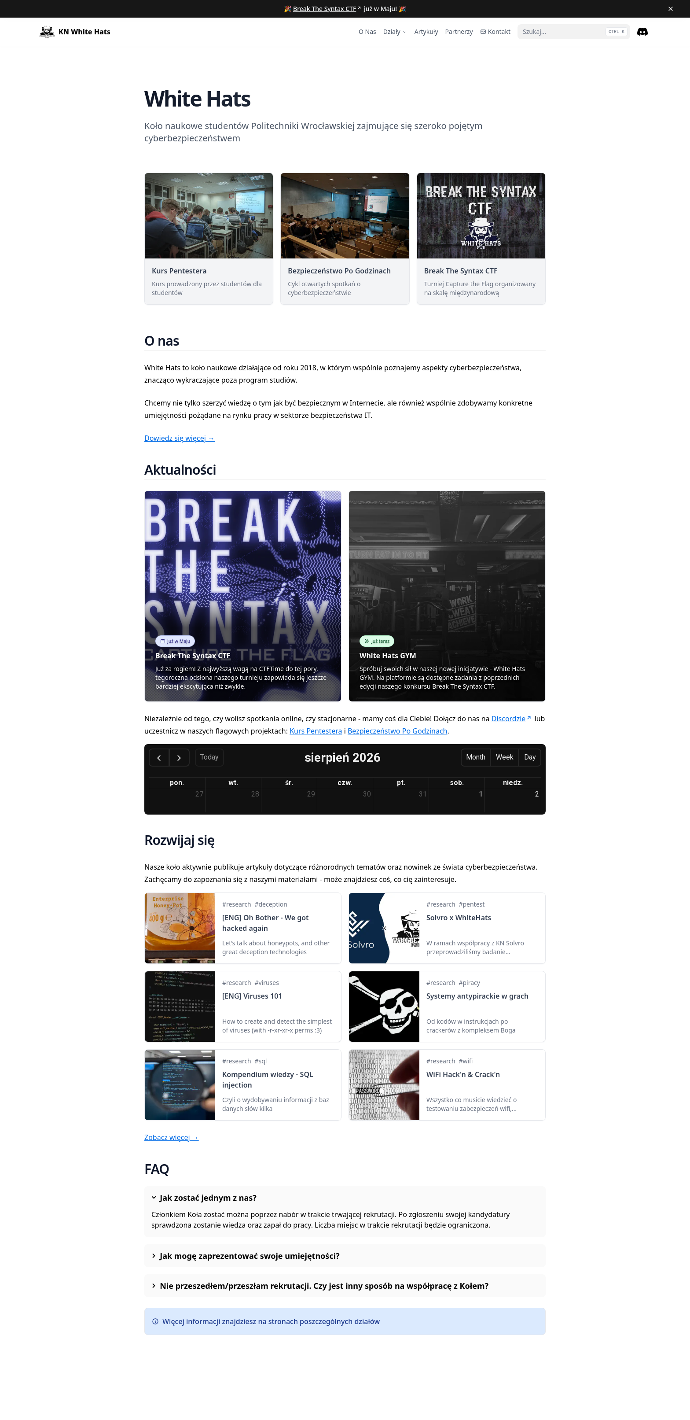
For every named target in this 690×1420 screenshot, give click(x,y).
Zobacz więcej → (171, 1137)
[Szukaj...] (574, 31)
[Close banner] (670, 9)
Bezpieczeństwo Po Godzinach (398, 731)
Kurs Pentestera (316, 731)
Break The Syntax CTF (327, 8)
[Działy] (395, 32)
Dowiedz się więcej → (179, 438)
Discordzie (512, 718)
